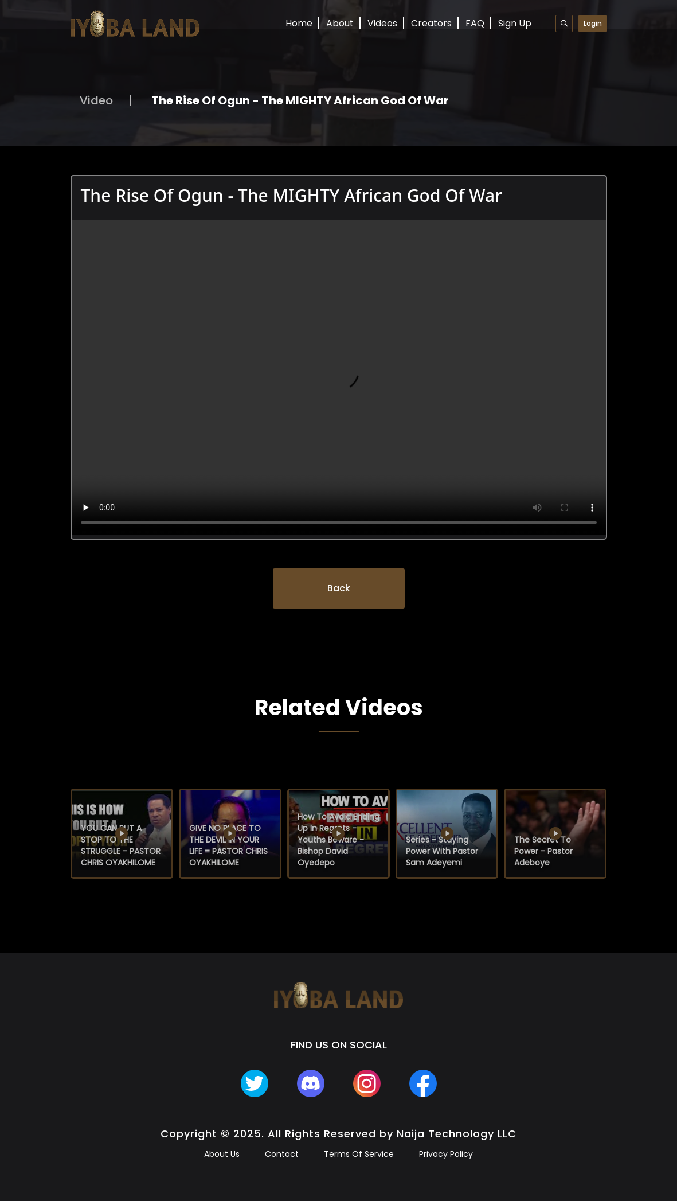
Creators (431, 23)
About (340, 23)
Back (338, 588)
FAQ (474, 23)
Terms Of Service (359, 1154)
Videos (382, 23)
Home (298, 23)
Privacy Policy (446, 1154)
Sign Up (514, 23)
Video (96, 100)
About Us (222, 1154)
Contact (282, 1154)
